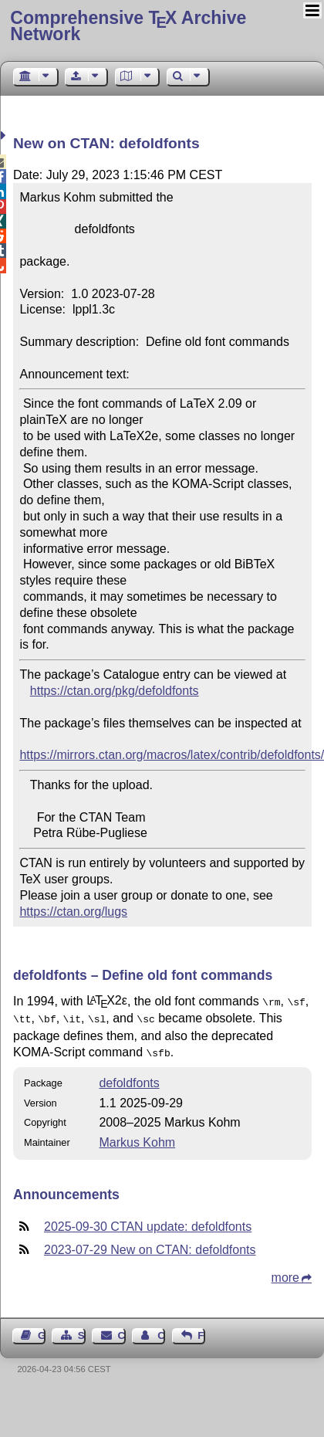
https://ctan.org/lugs (73, 911)
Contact (122, 1331)
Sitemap (82, 1331)
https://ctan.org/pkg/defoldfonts (114, 690)
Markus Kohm (137, 1137)
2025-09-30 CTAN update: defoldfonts (147, 1222)
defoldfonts (129, 1078)
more (285, 1272)
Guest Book (42, 1331)
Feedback (201, 1331)
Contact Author (161, 1331)
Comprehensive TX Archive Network (128, 26)
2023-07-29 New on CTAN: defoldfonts (150, 1245)
